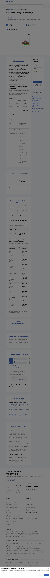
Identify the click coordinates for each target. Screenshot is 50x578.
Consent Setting (39, 576)
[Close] (48, 573)
